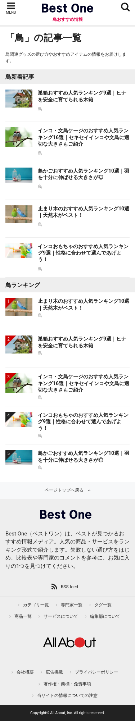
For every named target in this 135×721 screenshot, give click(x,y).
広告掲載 (54, 672)
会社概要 (25, 672)
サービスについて (61, 616)
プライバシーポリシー (96, 672)
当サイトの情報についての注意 (67, 695)
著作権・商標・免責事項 (67, 683)
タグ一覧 (103, 604)
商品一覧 (23, 616)
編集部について (105, 616)
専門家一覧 (71, 604)
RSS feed (69, 586)
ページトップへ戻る (64, 490)
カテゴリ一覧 (36, 604)
